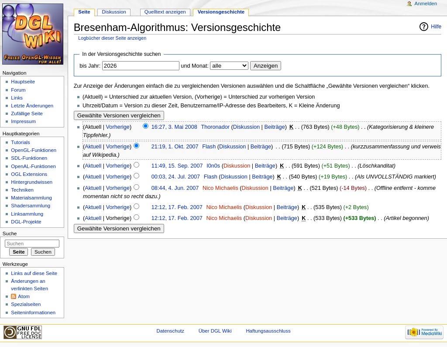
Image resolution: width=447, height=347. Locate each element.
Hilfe (436, 27)
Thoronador (215, 127)
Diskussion (246, 127)
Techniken (22, 189)
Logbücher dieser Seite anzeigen (112, 38)
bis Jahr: (89, 66)
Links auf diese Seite (34, 273)
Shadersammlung (30, 205)
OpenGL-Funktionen (33, 150)
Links (17, 97)
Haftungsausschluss (268, 330)
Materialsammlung (31, 197)
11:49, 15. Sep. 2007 (177, 166)
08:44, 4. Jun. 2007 (175, 188)
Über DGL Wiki (215, 330)
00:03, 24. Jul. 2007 (175, 177)
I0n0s (213, 166)
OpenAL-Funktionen (33, 166)
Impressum (23, 121)
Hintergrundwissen (31, 182)
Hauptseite (23, 81)
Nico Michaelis (220, 188)
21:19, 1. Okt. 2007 (175, 147)
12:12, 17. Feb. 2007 (177, 207)
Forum (18, 90)
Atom (24, 296)
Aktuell (93, 147)
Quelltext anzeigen (165, 11)
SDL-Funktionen (29, 158)
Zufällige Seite (27, 113)
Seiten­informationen (33, 312)
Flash (209, 147)
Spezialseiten (26, 304)
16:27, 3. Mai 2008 (174, 127)
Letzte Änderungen (32, 105)
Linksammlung (27, 213)
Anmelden (426, 3)
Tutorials (20, 142)
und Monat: (194, 66)
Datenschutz (170, 330)
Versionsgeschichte (221, 11)
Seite (84, 11)
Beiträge (274, 127)
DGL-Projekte (26, 221)
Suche (10, 233)
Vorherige (118, 127)
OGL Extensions (29, 174)
